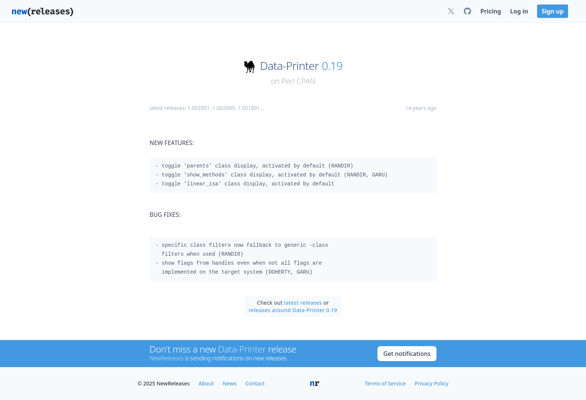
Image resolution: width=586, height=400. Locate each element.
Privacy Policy (431, 383)
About (206, 383)
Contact (255, 383)
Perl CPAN (298, 81)
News (230, 383)
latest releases (303, 302)
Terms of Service (385, 383)
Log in (519, 11)
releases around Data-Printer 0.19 (293, 310)
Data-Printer (289, 66)
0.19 (332, 66)
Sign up (553, 11)
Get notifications (407, 354)
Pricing (490, 11)
